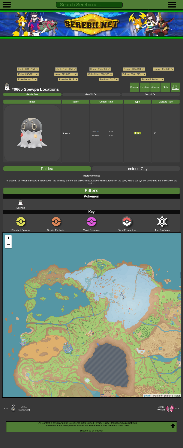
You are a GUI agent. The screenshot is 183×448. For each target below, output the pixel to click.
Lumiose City (136, 168)
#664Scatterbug (24, 408)
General (134, 87)
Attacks (155, 87)
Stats (165, 87)
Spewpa (20, 204)
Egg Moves (175, 87)
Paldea (47, 168)
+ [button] (8, 238)
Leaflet (147, 395)
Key (91, 212)
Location (144, 87)
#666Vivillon (161, 408)
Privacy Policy (101, 423)
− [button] (8, 245)
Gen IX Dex (32, 94)
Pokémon (91, 196)
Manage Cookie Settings (124, 423)
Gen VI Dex (151, 94)
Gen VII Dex (92, 94)
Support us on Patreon (91, 430)
